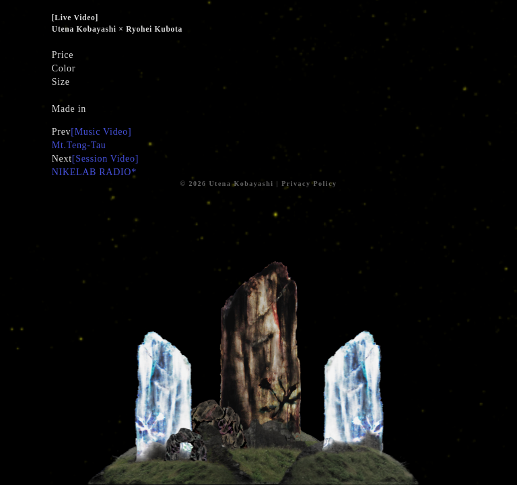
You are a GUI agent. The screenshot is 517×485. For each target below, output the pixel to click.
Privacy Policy (309, 183)
